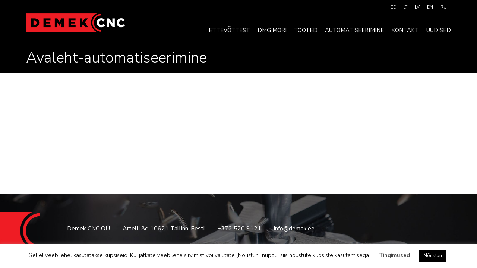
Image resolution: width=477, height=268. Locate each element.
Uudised (438, 30)
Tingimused (394, 255)
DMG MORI (272, 30)
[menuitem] (393, 7)
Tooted (306, 30)
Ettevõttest (229, 30)
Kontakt (405, 30)
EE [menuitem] (393, 7)
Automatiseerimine (354, 30)
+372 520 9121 (239, 228)
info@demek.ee (294, 228)
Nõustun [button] (433, 255)
